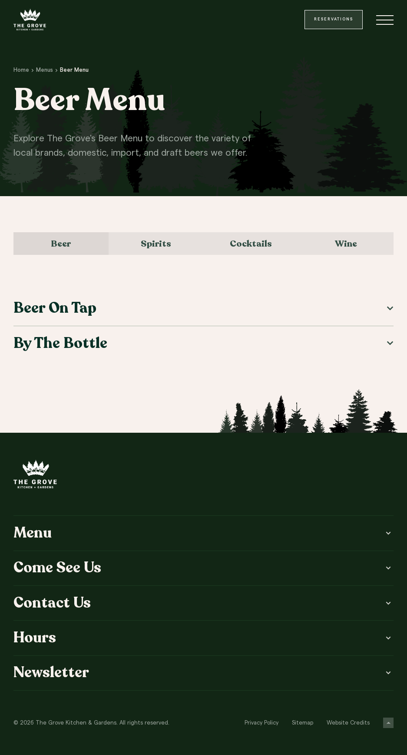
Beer (61, 243)
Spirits (156, 243)
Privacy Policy (261, 722)
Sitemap (302, 722)
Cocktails (251, 243)
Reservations (333, 19)
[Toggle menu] (385, 19)
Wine (346, 243)
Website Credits (348, 722)
